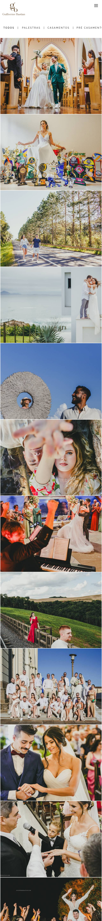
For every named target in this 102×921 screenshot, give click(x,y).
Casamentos (58, 28)
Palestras (31, 28)
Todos (8, 28)
